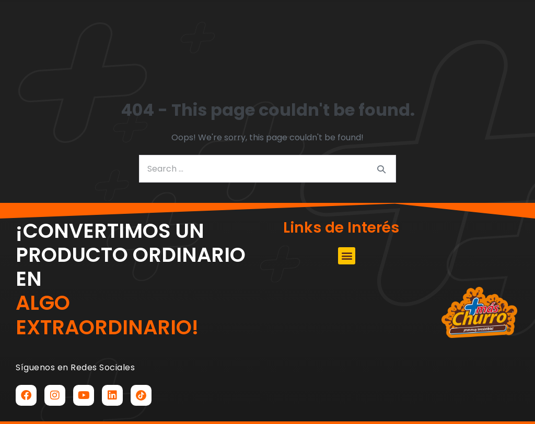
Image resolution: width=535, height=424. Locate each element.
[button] (160, 39)
